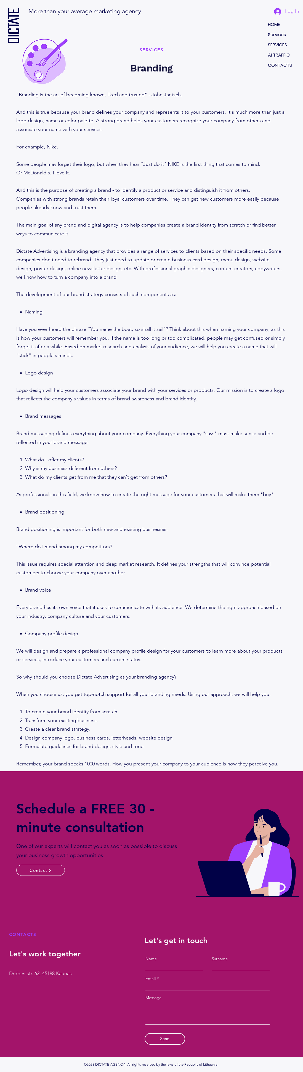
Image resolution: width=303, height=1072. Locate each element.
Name (151, 959)
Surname (220, 959)
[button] (162, 11)
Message (153, 998)
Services (277, 34)
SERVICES (277, 45)
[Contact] (40, 870)
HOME (274, 24)
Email (150, 979)
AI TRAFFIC (279, 55)
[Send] (165, 1039)
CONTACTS (280, 65)
